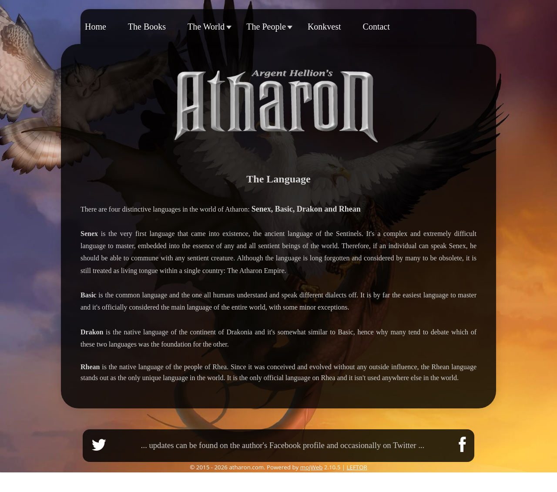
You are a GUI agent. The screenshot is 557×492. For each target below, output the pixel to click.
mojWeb (311, 467)
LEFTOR (357, 467)
